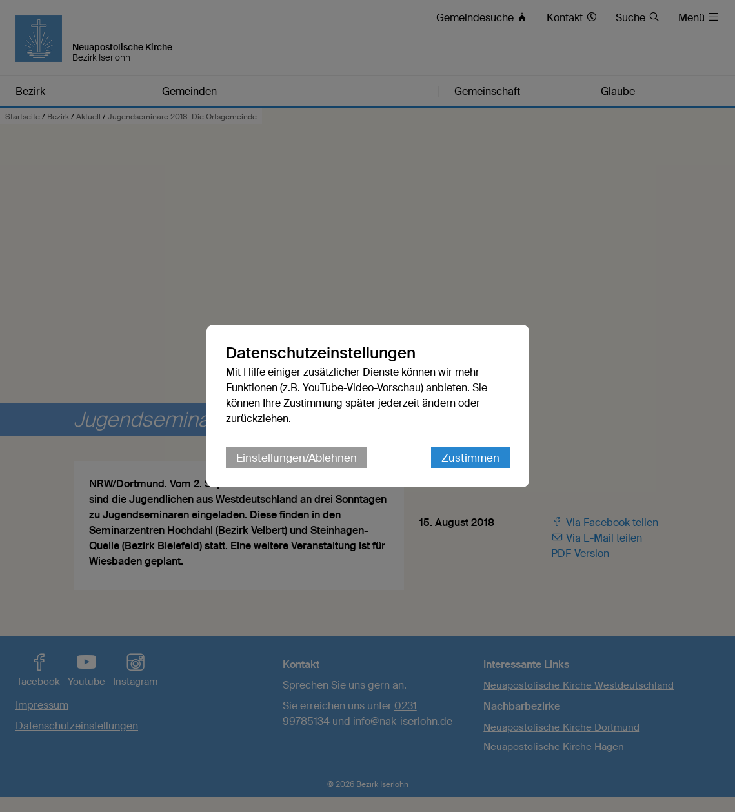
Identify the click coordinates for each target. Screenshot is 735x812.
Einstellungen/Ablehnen (296, 458)
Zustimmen (470, 458)
